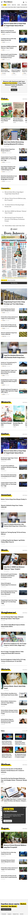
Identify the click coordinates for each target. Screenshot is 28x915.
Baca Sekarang (14, 283)
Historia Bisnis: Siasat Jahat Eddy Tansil (5, 70)
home (5, 4)
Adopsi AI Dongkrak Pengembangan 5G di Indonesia (16, 70)
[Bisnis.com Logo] (8, 2)
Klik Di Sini (14, 89)
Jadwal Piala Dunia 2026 (22, 7)
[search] (26, 2)
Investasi (14, 4)
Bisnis (18, 4)
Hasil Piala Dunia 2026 (10, 7)
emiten (8, 4)
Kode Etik (21, 913)
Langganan (9, 913)
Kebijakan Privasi (16, 913)
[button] (1, 113)
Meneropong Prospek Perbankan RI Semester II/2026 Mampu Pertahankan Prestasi (15, 219)
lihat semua (25, 98)
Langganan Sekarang (6, 909)
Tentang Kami (3, 913)
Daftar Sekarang (7, 821)
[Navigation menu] (2, 2)
